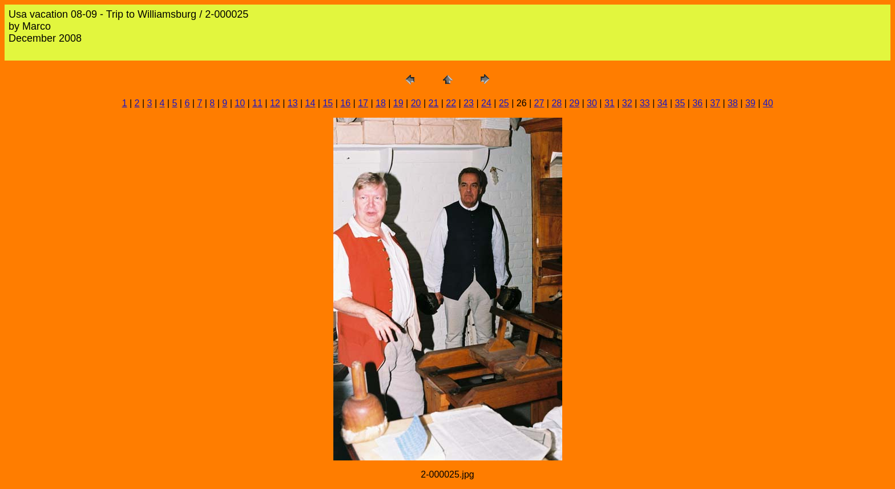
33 (645, 103)
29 (574, 103)
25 (504, 103)
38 (733, 103)
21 (434, 103)
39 (750, 103)
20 (416, 103)
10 (240, 103)
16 (345, 103)
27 (539, 103)
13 (293, 103)
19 (398, 103)
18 (381, 103)
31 (609, 103)
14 (310, 103)
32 (627, 103)
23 (468, 103)
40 (768, 103)
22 (451, 103)
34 (662, 103)
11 (257, 103)
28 (556, 103)
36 (697, 103)
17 (363, 103)
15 (327, 103)
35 (680, 103)
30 (592, 103)
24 (486, 103)
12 (275, 103)
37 (715, 103)
